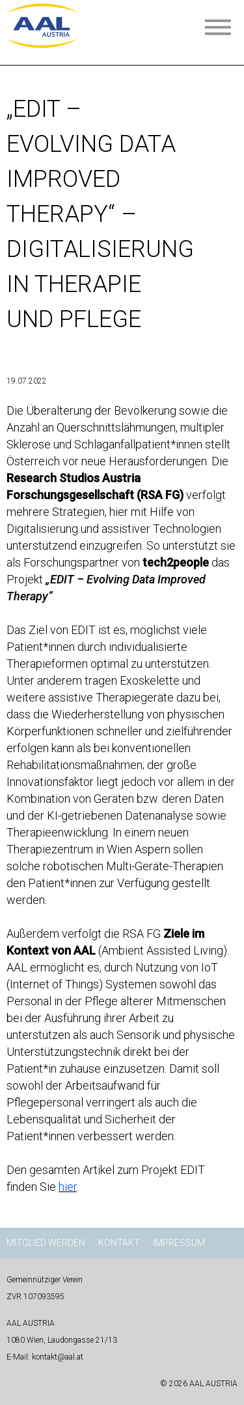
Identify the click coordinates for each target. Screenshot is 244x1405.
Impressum (179, 1243)
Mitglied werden (46, 1243)
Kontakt (119, 1243)
